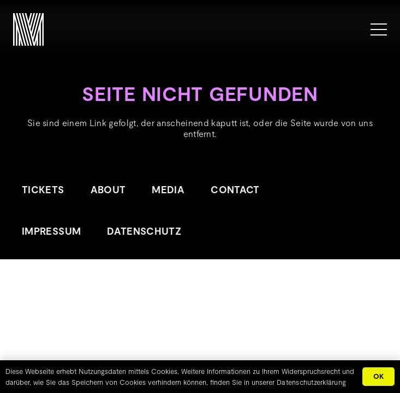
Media (168, 189)
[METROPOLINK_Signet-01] (28, 29)
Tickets (43, 189)
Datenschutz (144, 231)
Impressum (51, 231)
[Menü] (379, 29)
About (108, 189)
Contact (235, 189)
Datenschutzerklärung (311, 382)
